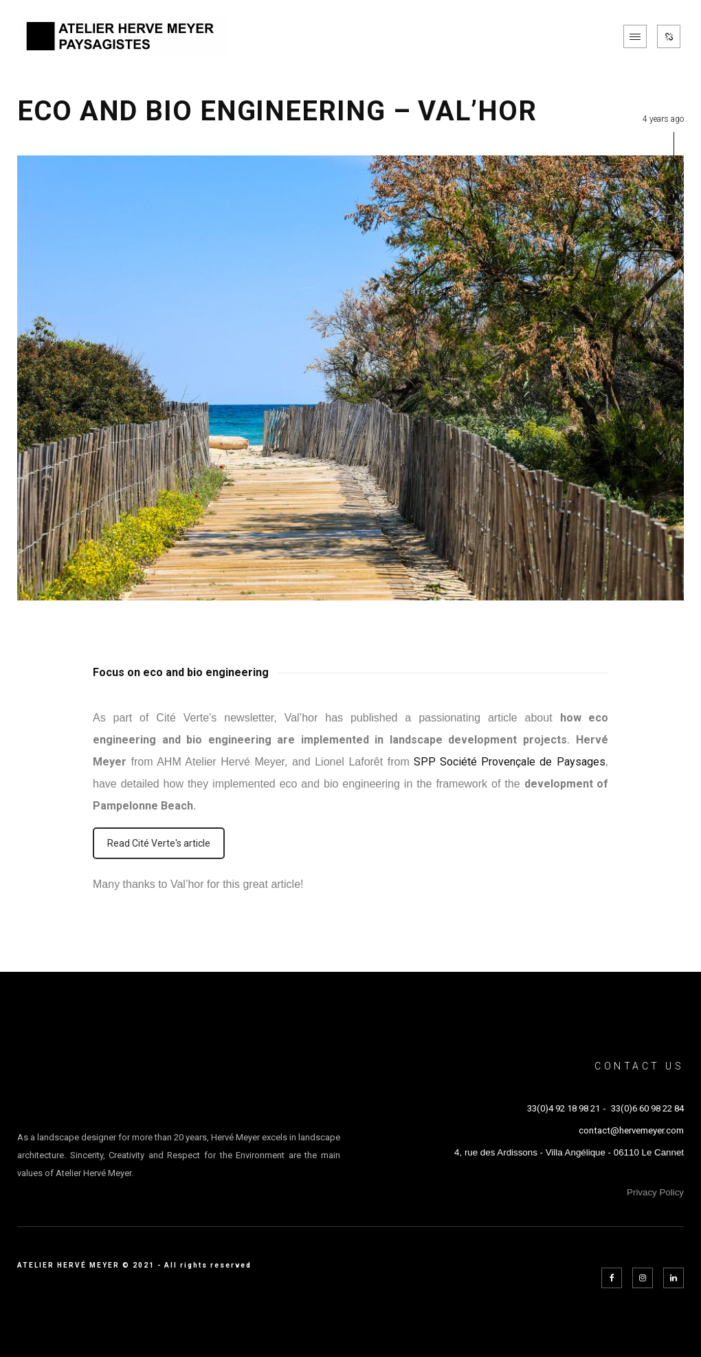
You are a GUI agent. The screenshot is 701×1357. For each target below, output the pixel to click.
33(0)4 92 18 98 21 (563, 1108)
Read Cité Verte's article (158, 843)
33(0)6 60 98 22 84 (647, 1108)
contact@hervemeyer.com (631, 1130)
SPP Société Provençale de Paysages (509, 761)
